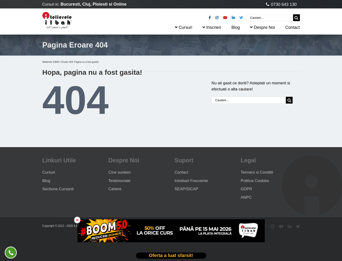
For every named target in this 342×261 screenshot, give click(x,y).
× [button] (77, 220)
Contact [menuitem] (292, 27)
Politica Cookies (255, 181)
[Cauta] (296, 17)
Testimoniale (119, 181)
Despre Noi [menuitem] (262, 27)
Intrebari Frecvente (191, 181)
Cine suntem (119, 172)
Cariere (114, 189)
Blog (46, 181)
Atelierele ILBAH (50, 62)
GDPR (246, 189)
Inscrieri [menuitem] (211, 27)
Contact (181, 172)
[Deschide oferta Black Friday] (171, 256)
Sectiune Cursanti (58, 189)
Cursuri (48, 172)
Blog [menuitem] (235, 27)
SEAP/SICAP (186, 189)
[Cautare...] (269, 17)
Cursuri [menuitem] (183, 27)
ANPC (246, 197)
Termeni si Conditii (257, 172)
